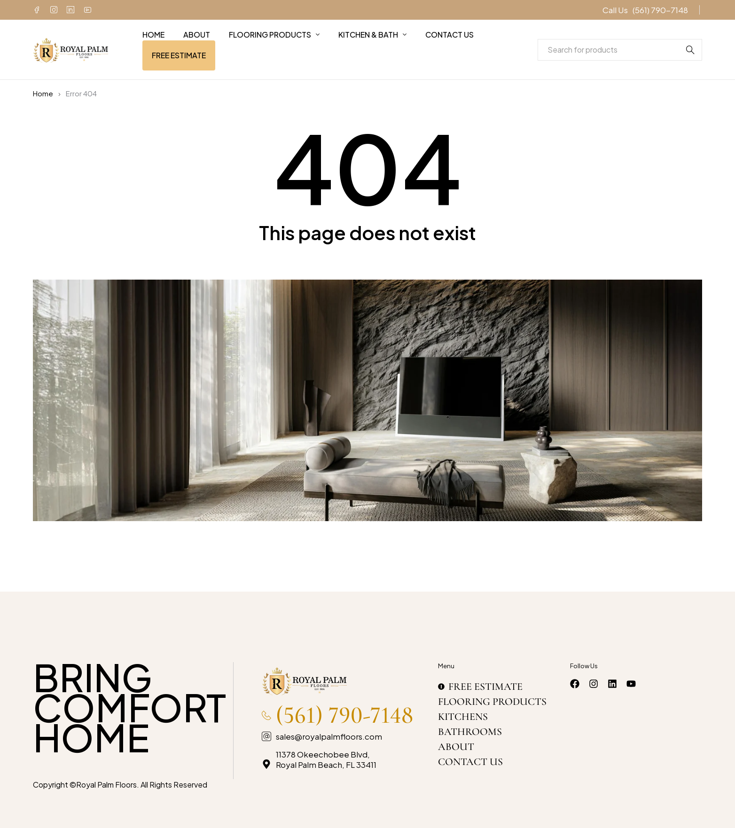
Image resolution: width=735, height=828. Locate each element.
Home (43, 93)
